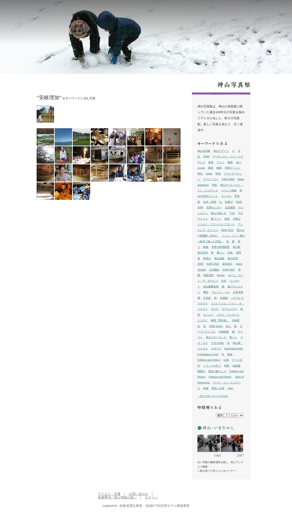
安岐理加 (208, 275)
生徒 (230, 252)
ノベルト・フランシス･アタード (216, 224)
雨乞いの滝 (218, 388)
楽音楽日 (227, 263)
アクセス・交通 (109, 494)
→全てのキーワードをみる (212, 396)
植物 (219, 167)
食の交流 (202, 252)
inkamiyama (33, 9)
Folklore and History (208, 359)
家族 (229, 354)
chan (230, 388)
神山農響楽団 (211, 286)
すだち (215, 309)
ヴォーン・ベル (220, 292)
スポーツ (216, 348)
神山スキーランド (216, 337)
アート (220, 162)
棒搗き (201, 371)
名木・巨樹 (209, 201)
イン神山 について (249, 9)
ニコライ (202, 320)
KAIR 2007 (228, 269)
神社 (200, 173)
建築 (230, 162)
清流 (226, 218)
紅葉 (226, 359)
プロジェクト (226, 9)
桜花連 (236, 365)
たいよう (208, 314)
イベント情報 (228, 190)
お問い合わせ (138, 494)
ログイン (151, 497)
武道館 (224, 297)
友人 (228, 326)
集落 (210, 167)
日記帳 (197, 9)
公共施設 (214, 269)
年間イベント (232, 167)
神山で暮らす (218, 213)
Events (221, 275)
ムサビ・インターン (228, 314)
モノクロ (226, 196)
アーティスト (211, 179)
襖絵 (205, 292)
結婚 (205, 388)
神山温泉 (219, 258)
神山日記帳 (203, 151)
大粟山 (236, 218)
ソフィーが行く (212, 365)
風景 (210, 162)
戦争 (226, 365)
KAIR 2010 (212, 263)
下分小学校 (217, 343)
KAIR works (215, 326)
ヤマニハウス (229, 309)
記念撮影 (230, 207)
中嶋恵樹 (224, 331)
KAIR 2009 (228, 179)
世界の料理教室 (220, 247)
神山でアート (221, 151)
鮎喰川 (229, 201)
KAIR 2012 (227, 230)
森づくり (216, 218)
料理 (218, 173)
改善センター (214, 207)
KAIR (206, 156)
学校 (214, 185)
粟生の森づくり (217, 371)
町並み (207, 258)
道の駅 (236, 247)
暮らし (220, 252)
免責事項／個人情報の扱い (117, 497)
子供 (232, 213)
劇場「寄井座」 (220, 320)
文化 (223, 280)
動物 (205, 247)
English (269, 9)
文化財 (207, 297)
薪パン (233, 337)
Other (209, 173)
